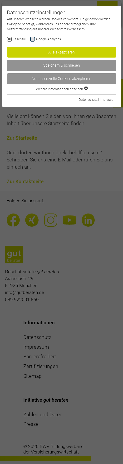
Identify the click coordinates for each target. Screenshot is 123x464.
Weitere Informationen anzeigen (61, 89)
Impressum (108, 99)
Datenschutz (88, 99)
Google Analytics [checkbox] (48, 39)
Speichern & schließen (61, 65)
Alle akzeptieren (61, 52)
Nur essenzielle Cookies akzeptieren (61, 78)
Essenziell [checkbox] (20, 39)
